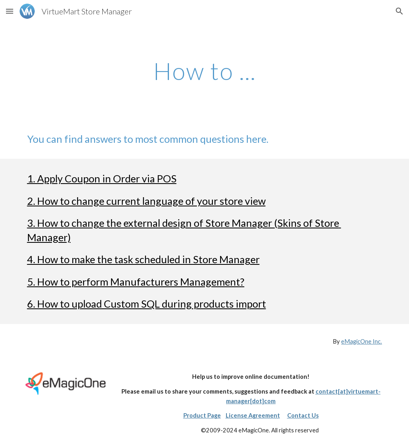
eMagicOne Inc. (361, 341)
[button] (9, 11)
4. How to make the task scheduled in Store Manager (143, 259)
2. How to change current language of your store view (146, 201)
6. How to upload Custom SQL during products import (146, 304)
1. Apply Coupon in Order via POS (102, 178)
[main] (204, 70)
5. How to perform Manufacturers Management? (135, 282)
